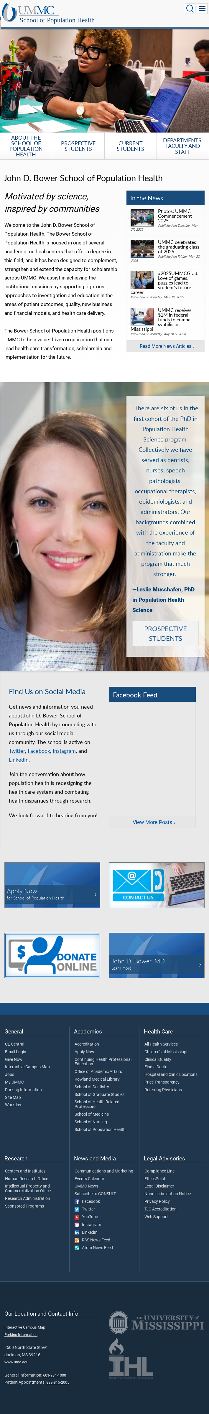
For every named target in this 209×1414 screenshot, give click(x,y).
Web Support (156, 1210)
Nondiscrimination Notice (167, 1187)
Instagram (64, 744)
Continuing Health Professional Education (103, 1055)
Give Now (13, 1053)
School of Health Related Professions (97, 1098)
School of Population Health (115, 9)
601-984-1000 (54, 1369)
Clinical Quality (157, 1053)
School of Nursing (91, 1115)
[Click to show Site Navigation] (202, 8)
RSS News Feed (92, 1233)
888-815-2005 (57, 1376)
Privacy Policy (157, 1195)
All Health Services (161, 1038)
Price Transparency (162, 1076)
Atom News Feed (94, 1241)
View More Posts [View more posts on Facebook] (152, 816)
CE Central (14, 1038)
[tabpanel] (104, 72)
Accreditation (87, 1038)
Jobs (9, 1068)
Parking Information (23, 1083)
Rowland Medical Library (97, 1073)
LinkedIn (19, 753)
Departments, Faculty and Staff (183, 139)
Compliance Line (159, 1164)
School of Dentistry (92, 1080)
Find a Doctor (156, 1060)
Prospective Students (78, 139)
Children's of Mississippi (165, 1045)
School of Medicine (92, 1108)
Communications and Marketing (104, 1164)
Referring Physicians (163, 1083)
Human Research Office (26, 1172)
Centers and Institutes (25, 1164)
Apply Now (84, 1045)
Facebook (39, 744)
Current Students (130, 139)
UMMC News (86, 1179)
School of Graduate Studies (99, 1088)
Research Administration (27, 1192)
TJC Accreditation (160, 1202)
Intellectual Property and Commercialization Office (28, 1182)
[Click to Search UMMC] (190, 8)
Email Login (15, 1045)
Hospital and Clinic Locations (171, 1068)
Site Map (13, 1091)
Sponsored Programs (24, 1200)
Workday (13, 1098)
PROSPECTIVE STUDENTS (165, 627)
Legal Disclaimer (159, 1179)
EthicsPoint (154, 1172)
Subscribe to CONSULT (95, 1187)
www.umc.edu (16, 1355)
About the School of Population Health (26, 139)
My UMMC (14, 1076)
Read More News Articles (165, 340)
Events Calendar (89, 1172)
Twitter (17, 744)
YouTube (86, 1210)
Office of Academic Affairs (98, 1065)
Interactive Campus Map (27, 1060)
